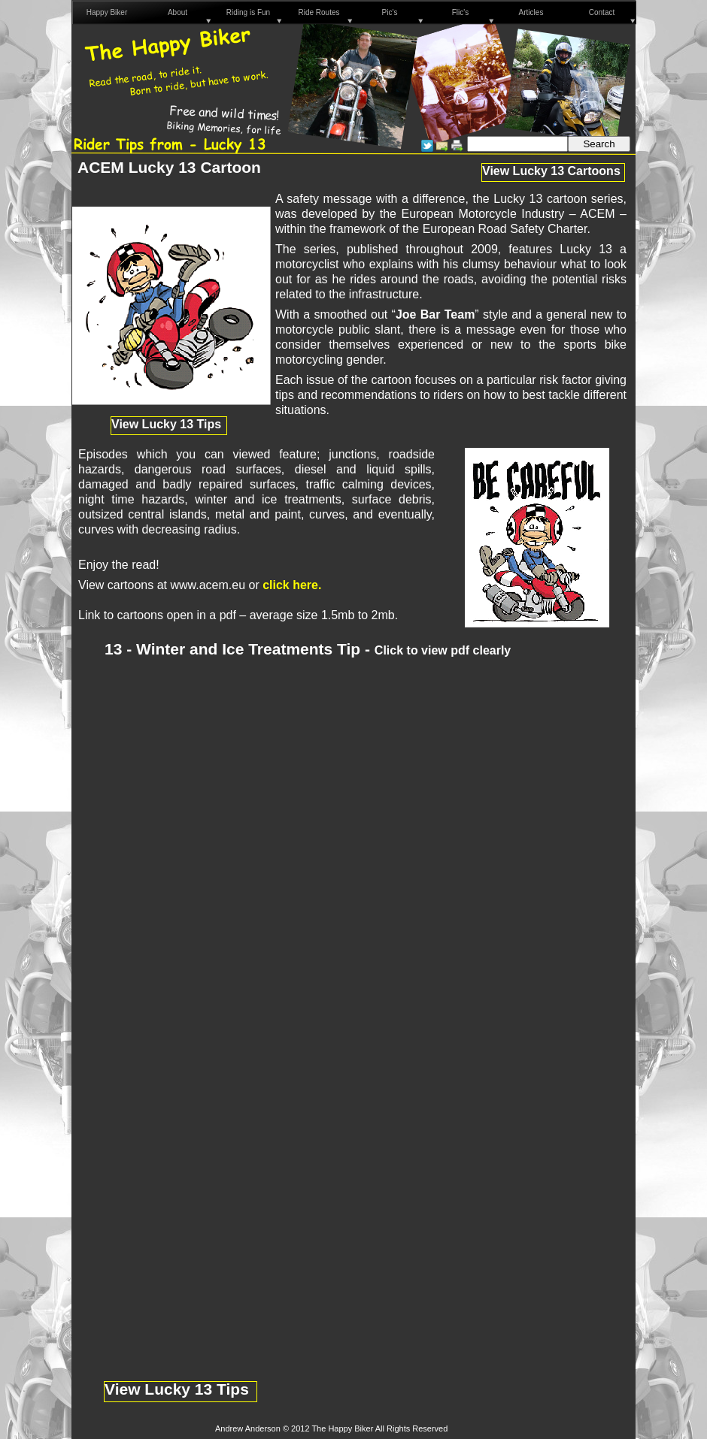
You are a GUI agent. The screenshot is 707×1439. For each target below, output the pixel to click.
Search (598, 144)
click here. (291, 585)
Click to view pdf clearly (443, 650)
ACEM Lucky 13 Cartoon (169, 167)
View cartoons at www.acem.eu (161, 585)
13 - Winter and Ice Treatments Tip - (240, 649)
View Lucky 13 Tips (177, 1389)
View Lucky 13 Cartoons (551, 171)
